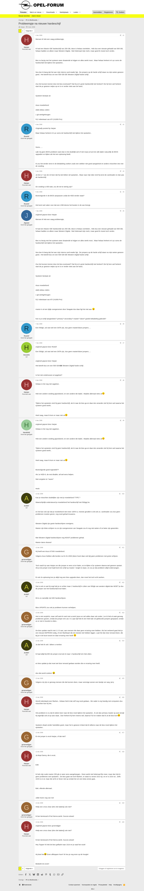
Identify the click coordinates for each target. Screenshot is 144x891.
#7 (123, 343)
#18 (123, 751)
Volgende (29, 31)
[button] (43, 12)
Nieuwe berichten (24, 16)
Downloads (50, 12)
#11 (123, 547)
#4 (123, 192)
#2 (123, 124)
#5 (123, 211)
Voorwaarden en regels (89, 885)
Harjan (22, 27)
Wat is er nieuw (35, 12)
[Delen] (120, 35)
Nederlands (27, 885)
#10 (123, 494)
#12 (123, 582)
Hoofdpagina (117, 885)
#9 (123, 420)
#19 (123, 803)
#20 (123, 822)
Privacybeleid (102, 885)
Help (110, 885)
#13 (123, 612)
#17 (123, 732)
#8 (123, 380)
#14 (123, 641)
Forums (23, 12)
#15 (123, 678)
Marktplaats (64, 12)
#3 (123, 171)
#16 (123, 697)
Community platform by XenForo (66, 889)
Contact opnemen (74, 885)
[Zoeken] (120, 12)
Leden (75, 12)
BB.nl (92, 889)
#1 (123, 35)
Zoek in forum (36, 16)
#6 (123, 324)
